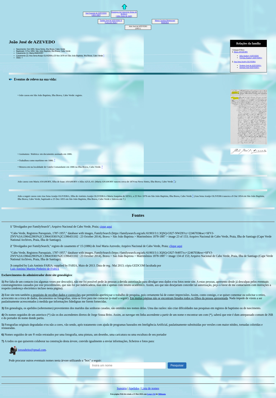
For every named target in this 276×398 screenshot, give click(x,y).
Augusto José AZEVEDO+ (249, 67)
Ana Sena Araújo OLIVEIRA (245, 62)
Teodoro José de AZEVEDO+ (250, 65)
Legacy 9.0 (151, 394)
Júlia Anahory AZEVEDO (249, 56)
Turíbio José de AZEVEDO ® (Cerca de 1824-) (111, 21)
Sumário (122, 388)
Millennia (162, 394)
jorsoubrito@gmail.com (27, 349)
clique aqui (175, 246)
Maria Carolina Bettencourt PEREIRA (165, 21)
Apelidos (134, 388)
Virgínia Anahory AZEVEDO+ (250, 58)
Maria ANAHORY (241, 52)
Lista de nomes (150, 388)
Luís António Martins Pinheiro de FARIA (34, 268)
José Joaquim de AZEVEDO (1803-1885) (96, 14)
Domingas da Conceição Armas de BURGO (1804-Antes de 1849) (124, 14)
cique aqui (106, 226)
